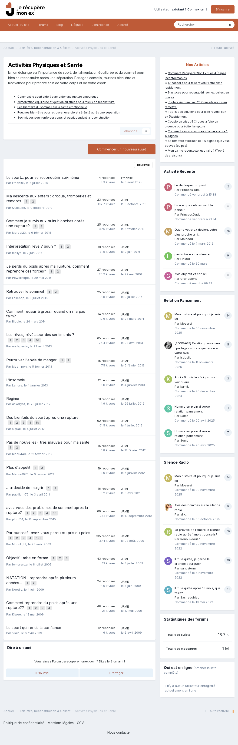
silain (16, 616)
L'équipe (77, 25)
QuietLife (18, 206)
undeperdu (20, 340)
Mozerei (186, 323)
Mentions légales (61, 723)
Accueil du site (18, 25)
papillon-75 (20, 482)
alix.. (183, 514)
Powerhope (20, 273)
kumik (184, 386)
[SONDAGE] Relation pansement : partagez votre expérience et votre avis (198, 348)
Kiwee (16, 597)
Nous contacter (119, 732)
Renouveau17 (190, 539)
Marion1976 (20, 463)
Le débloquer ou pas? (190, 185)
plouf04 (17, 506)
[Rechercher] (199, 24)
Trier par (143, 164)
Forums (43, 25)
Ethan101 (18, 183)
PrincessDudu (190, 190)
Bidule (16, 316)
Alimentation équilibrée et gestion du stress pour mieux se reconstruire (66, 102)
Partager (116, 655)
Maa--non (19, 359)
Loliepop (18, 292)
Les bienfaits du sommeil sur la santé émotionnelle (52, 107)
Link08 (185, 259)
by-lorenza (20, 549)
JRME (125, 199)
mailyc (16, 249)
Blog (59, 25)
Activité (122, 25)
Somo (184, 416)
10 (39, 524)
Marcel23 (19, 230)
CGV (80, 723)
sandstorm (188, 568)
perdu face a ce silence (192, 254)
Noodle (17, 573)
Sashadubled (189, 597)
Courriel (42, 655)
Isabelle (186, 357)
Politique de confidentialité (23, 723)
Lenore (17, 377)
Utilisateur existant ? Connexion (180, 9)
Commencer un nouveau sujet (121, 149)
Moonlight (19, 530)
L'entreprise (100, 25)
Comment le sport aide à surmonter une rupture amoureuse (57, 96)
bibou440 (19, 444)
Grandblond (189, 278)
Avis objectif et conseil (191, 274)
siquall (16, 420)
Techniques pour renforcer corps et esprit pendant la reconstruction (63, 117)
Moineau (186, 239)
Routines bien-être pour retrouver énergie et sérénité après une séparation (68, 112)
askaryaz (18, 396)
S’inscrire (223, 9)
